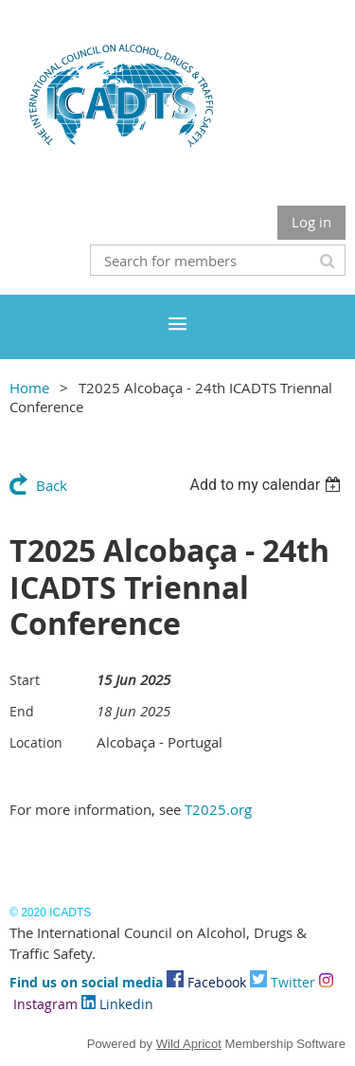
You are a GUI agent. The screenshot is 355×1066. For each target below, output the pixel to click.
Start (24, 680)
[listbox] (267, 485)
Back (51, 485)
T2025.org (218, 809)
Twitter (282, 982)
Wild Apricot (189, 1044)
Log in (311, 221)
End (21, 711)
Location (35, 742)
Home (29, 387)
